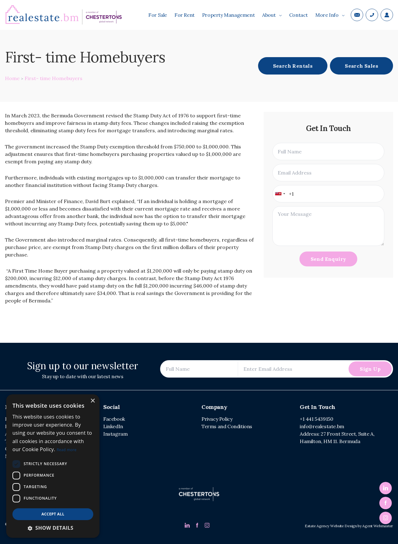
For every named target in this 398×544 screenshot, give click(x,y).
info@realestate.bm (322, 426)
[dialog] (53, 466)
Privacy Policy (216, 419)
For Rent (184, 15)
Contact (298, 15)
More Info (330, 15)
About (272, 15)
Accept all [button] (52, 514)
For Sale (157, 15)
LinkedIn (113, 426)
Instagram (115, 434)
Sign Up (370, 369)
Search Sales (361, 66)
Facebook (114, 419)
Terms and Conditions (226, 426)
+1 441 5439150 (316, 419)
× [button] (92, 401)
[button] (52, 528)
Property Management (228, 15)
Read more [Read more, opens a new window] (66, 449)
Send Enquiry (328, 259)
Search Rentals (293, 66)
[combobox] (280, 193)
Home (12, 78)
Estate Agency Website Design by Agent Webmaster (349, 526)
